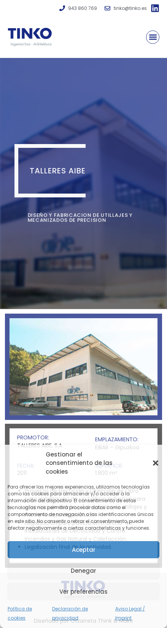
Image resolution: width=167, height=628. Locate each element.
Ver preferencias (83, 592)
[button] (155, 463)
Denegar (83, 571)
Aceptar (83, 550)
